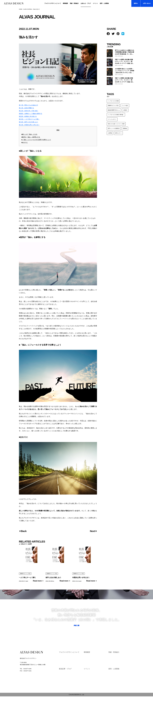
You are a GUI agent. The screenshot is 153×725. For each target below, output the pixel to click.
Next (91, 546)
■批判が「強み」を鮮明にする (31, 139)
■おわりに (24, 144)
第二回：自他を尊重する (27, 110)
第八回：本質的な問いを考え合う (30, 127)
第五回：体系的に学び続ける (29, 118)
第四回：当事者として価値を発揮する (32, 116)
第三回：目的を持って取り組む (30, 113)
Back (25, 546)
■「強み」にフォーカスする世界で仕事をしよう (37, 142)
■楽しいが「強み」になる (29, 136)
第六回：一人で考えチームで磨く (30, 121)
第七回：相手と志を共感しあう (30, 124)
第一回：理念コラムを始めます (30, 107)
